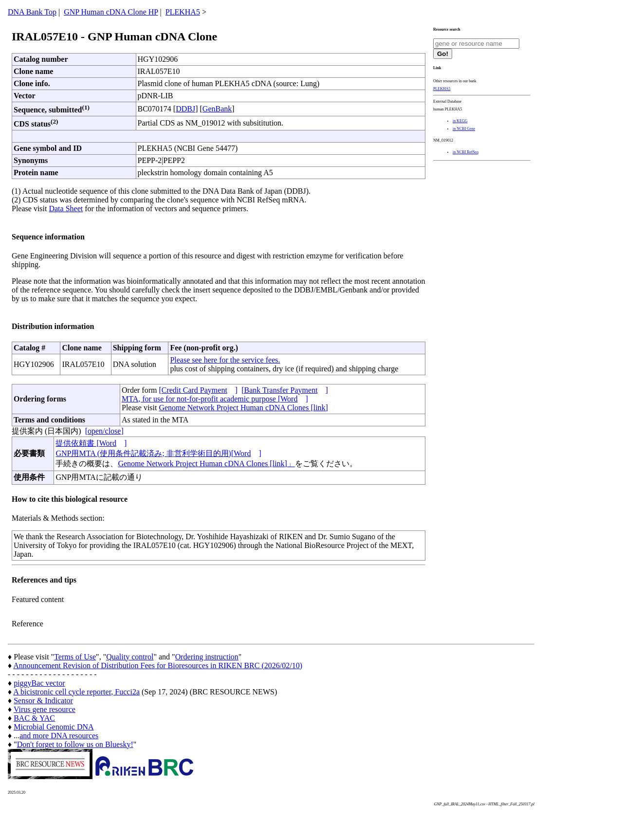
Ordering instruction (206, 657)
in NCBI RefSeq (465, 152)
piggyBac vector (39, 683)
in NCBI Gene (464, 129)
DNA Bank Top (32, 12)
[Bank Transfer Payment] (284, 390)
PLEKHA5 (182, 12)
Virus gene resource (44, 709)
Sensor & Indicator (43, 700)
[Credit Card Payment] (198, 390)
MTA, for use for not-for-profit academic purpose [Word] (215, 399)
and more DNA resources (58, 735)
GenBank (217, 109)
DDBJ (185, 109)
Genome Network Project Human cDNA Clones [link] (243, 407)
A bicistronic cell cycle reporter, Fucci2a (76, 692)
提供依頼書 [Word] (91, 443)
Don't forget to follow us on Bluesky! (75, 744)
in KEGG (460, 121)
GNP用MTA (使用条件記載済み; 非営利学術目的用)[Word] (158, 453)
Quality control (129, 657)
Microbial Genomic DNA (53, 727)
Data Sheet (66, 208)
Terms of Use (75, 657)
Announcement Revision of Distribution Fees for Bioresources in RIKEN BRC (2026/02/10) (157, 665)
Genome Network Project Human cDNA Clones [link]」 (206, 463)
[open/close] (104, 431)
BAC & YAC (34, 718)
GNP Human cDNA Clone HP (111, 12)
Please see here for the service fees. (225, 360)
